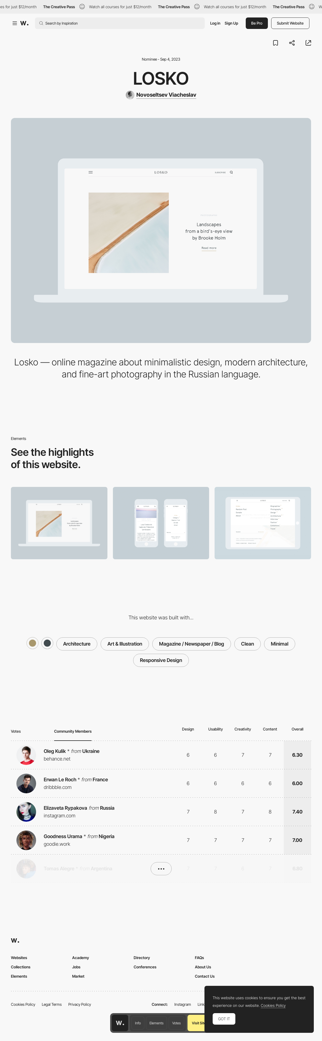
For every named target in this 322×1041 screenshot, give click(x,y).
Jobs (76, 967)
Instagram (182, 1004)
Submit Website (290, 23)
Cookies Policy (23, 1004)
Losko (161, 78)
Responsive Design (161, 660)
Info (138, 1023)
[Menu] (263, 523)
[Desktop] (59, 523)
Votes (176, 1023)
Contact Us (205, 976)
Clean (247, 644)
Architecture (76, 644)
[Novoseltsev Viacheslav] (161, 95)
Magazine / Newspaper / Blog (191, 644)
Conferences (145, 967)
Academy (80, 957)
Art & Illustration (124, 644)
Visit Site (199, 1023)
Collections (20, 967)
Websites (19, 957)
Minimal (279, 644)
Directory (142, 957)
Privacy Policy (79, 1004)
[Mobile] (161, 523)
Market (78, 976)
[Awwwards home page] (120, 1023)
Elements (156, 1023)
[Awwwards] (24, 23)
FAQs (199, 957)
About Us (203, 967)
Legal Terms (52, 1004)
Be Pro (256, 23)
